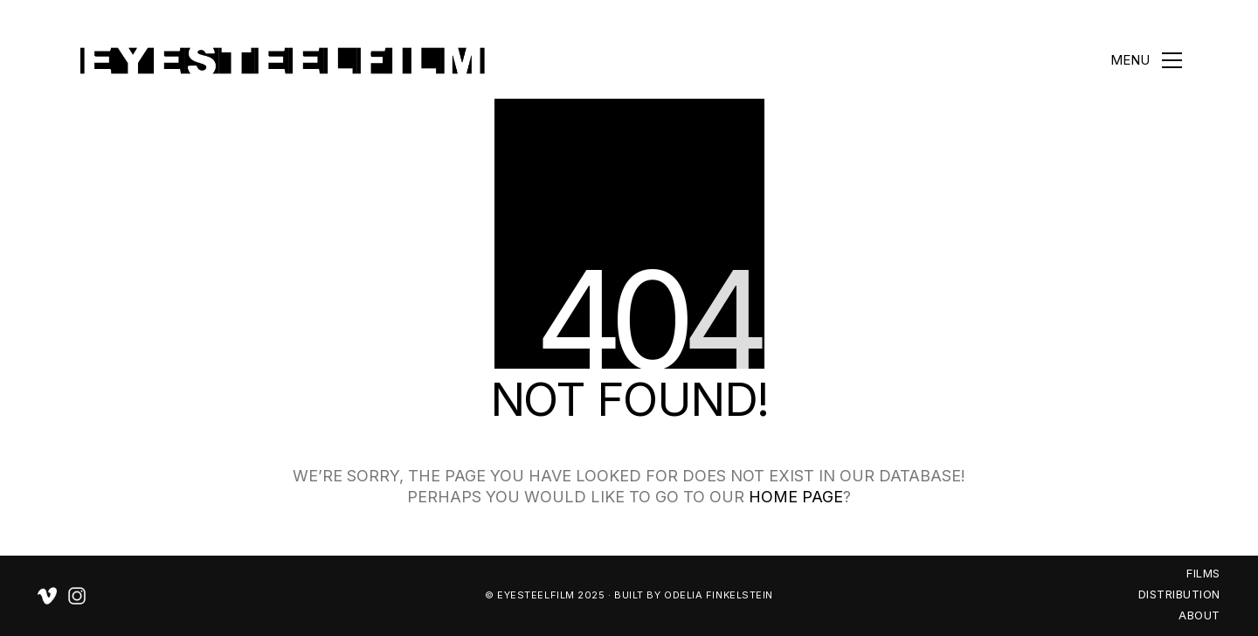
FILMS (1203, 573)
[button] (1146, 60)
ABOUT (1199, 615)
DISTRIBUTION (1179, 594)
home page (796, 496)
